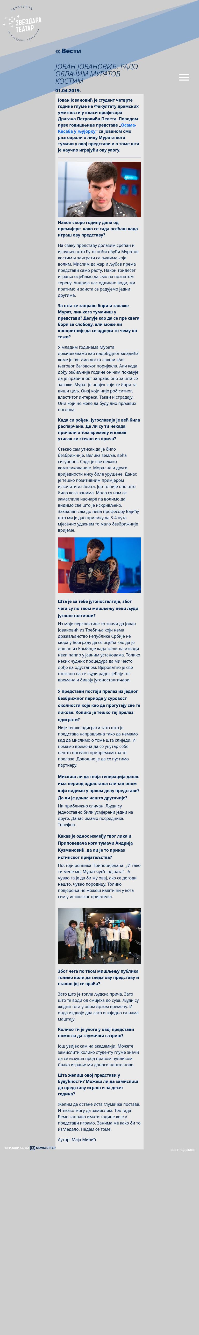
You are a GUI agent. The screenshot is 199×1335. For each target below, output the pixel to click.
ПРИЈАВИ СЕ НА (30, 1148)
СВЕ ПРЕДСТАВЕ (182, 1150)
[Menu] (184, 79)
